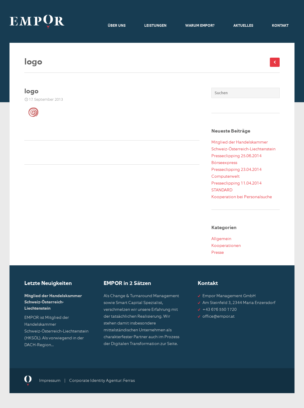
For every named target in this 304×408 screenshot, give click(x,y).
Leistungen (155, 26)
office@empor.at (218, 316)
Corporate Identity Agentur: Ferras (102, 381)
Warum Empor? (200, 26)
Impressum (50, 381)
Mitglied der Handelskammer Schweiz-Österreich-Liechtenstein (53, 302)
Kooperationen (226, 246)
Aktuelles (243, 26)
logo (31, 91)
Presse (217, 253)
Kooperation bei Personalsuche (241, 197)
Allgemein (221, 239)
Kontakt (280, 26)
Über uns (117, 26)
